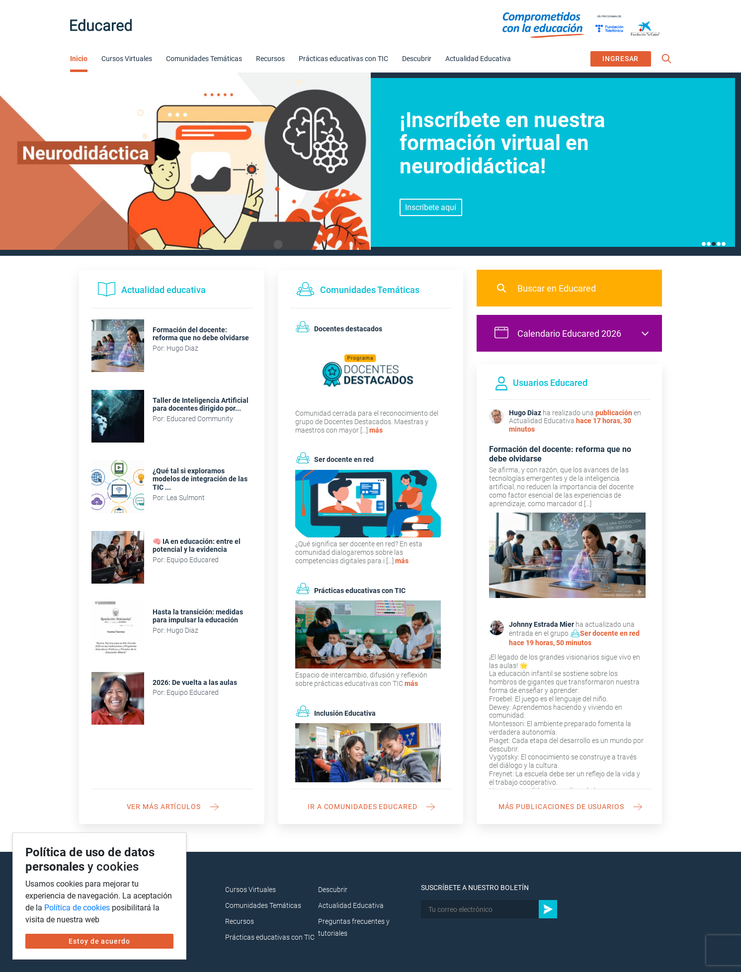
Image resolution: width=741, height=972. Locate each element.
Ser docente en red (610, 633)
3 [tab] (714, 244)
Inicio (78, 59)
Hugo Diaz (525, 413)
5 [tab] (724, 244)
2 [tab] (709, 244)
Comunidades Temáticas (204, 59)
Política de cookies (77, 907)
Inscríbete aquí (430, 207)
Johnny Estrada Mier (541, 624)
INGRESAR (620, 59)
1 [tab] (704, 244)
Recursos (270, 59)
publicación (613, 413)
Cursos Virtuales (126, 59)
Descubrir (416, 59)
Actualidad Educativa (478, 59)
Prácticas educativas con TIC (343, 59)
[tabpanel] (370, 164)
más (376, 430)
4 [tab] (719, 244)
